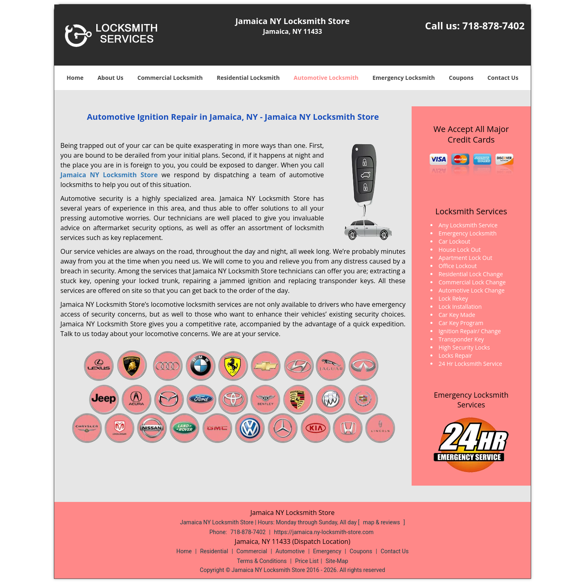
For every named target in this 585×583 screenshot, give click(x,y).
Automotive (290, 551)
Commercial (252, 551)
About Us (111, 77)
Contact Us (503, 77)
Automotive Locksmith (326, 77)
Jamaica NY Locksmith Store (109, 174)
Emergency (327, 551)
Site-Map (337, 561)
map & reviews (382, 522)
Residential (214, 551)
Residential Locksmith (248, 77)
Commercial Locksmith (170, 77)
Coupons (461, 77)
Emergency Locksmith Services (471, 399)
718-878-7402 (493, 25)
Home (74, 77)
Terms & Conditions (262, 561)
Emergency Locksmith (403, 77)
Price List (307, 561)
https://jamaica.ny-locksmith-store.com (324, 532)
